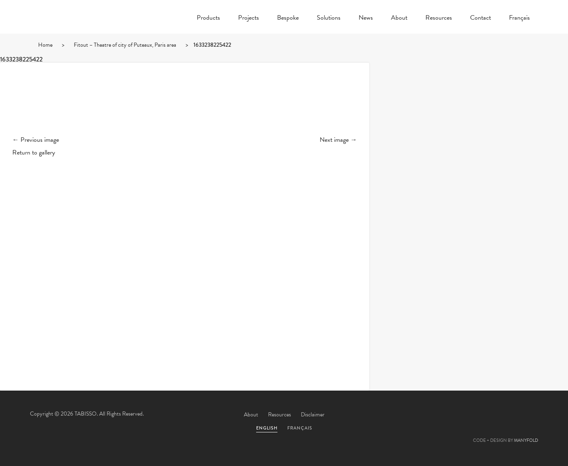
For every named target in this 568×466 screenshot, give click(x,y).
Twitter (439, 415)
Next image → (338, 140)
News (366, 18)
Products (208, 18)
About (399, 18)
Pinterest (483, 415)
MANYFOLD (526, 440)
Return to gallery (33, 152)
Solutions (329, 18)
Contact (480, 18)
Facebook (461, 415)
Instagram (528, 415)
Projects (248, 18)
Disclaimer (313, 414)
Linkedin (506, 415)
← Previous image (35, 140)
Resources (438, 18)
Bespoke (288, 18)
